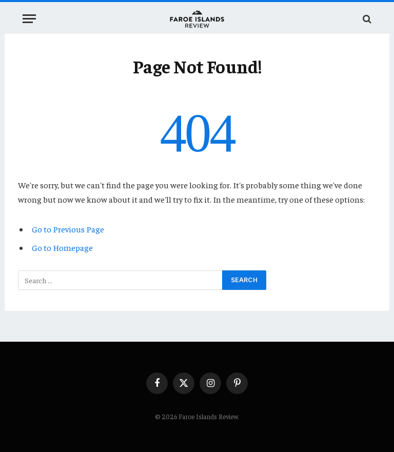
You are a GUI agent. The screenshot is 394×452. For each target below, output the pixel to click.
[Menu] (29, 18)
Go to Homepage (62, 247)
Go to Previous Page (68, 229)
